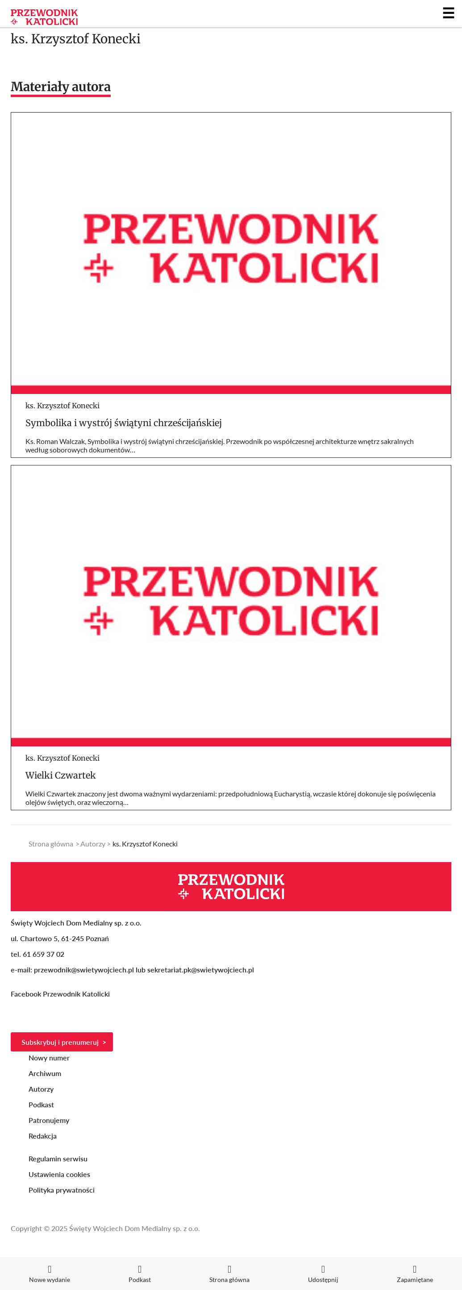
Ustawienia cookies (59, 1174)
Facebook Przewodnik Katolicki (61, 993)
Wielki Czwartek (60, 775)
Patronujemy (49, 1120)
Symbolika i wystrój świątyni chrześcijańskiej (123, 422)
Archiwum (45, 1073)
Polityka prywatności (62, 1189)
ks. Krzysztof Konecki (62, 405)
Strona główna (51, 843)
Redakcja (43, 1135)
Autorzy (92, 843)
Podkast (41, 1104)
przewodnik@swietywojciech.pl (84, 969)
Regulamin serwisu (58, 1158)
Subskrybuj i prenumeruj (60, 1042)
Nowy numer (49, 1057)
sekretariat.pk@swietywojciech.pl (200, 969)
